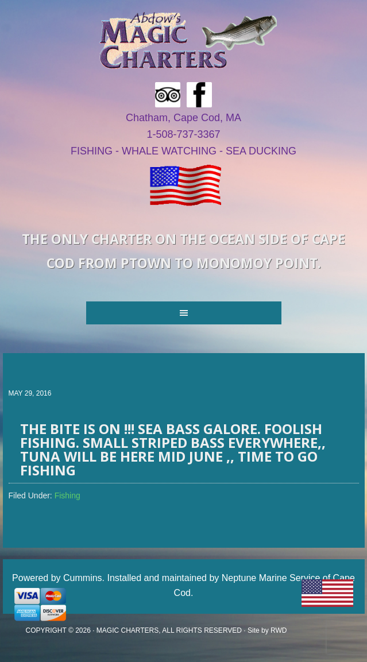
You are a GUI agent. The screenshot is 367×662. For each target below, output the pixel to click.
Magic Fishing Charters (188, 40)
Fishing (67, 495)
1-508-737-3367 (183, 134)
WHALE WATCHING (169, 151)
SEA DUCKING (261, 151)
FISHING (92, 151)
